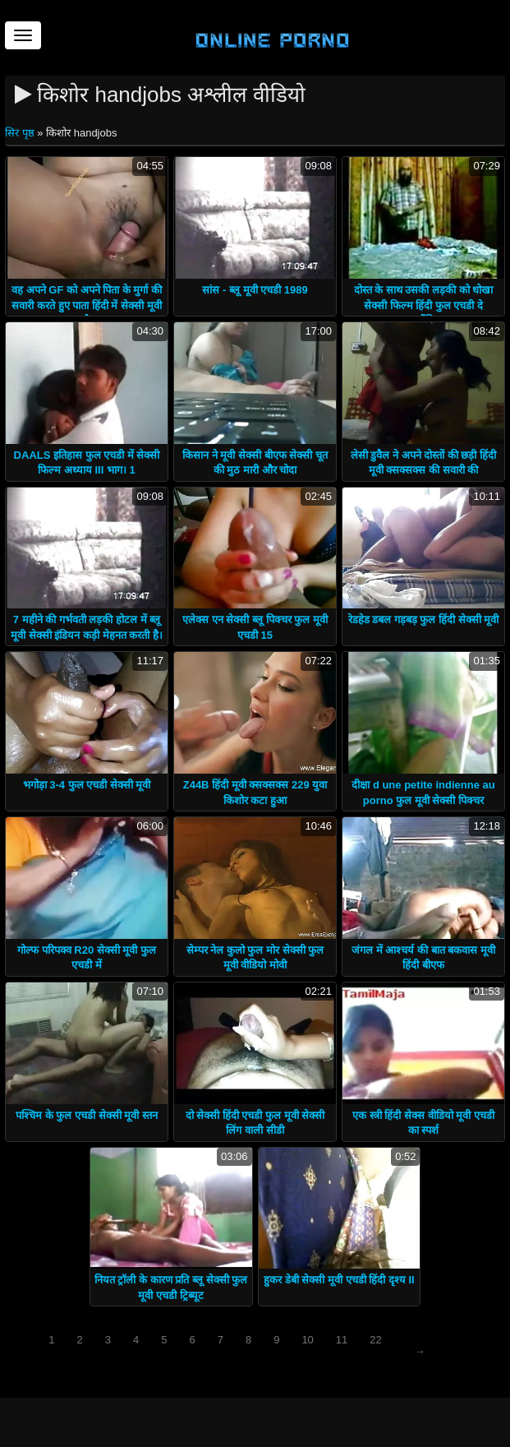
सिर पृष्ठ (21, 133)
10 (307, 1340)
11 (341, 1340)
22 (375, 1340)
